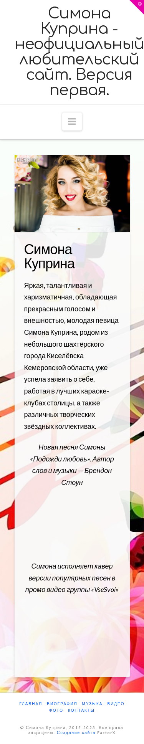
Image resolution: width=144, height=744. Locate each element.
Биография (62, 703)
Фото (56, 710)
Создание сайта (76, 732)
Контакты (81, 710)
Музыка (92, 703)
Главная (30, 703)
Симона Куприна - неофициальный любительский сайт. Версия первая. (79, 52)
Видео (115, 703)
